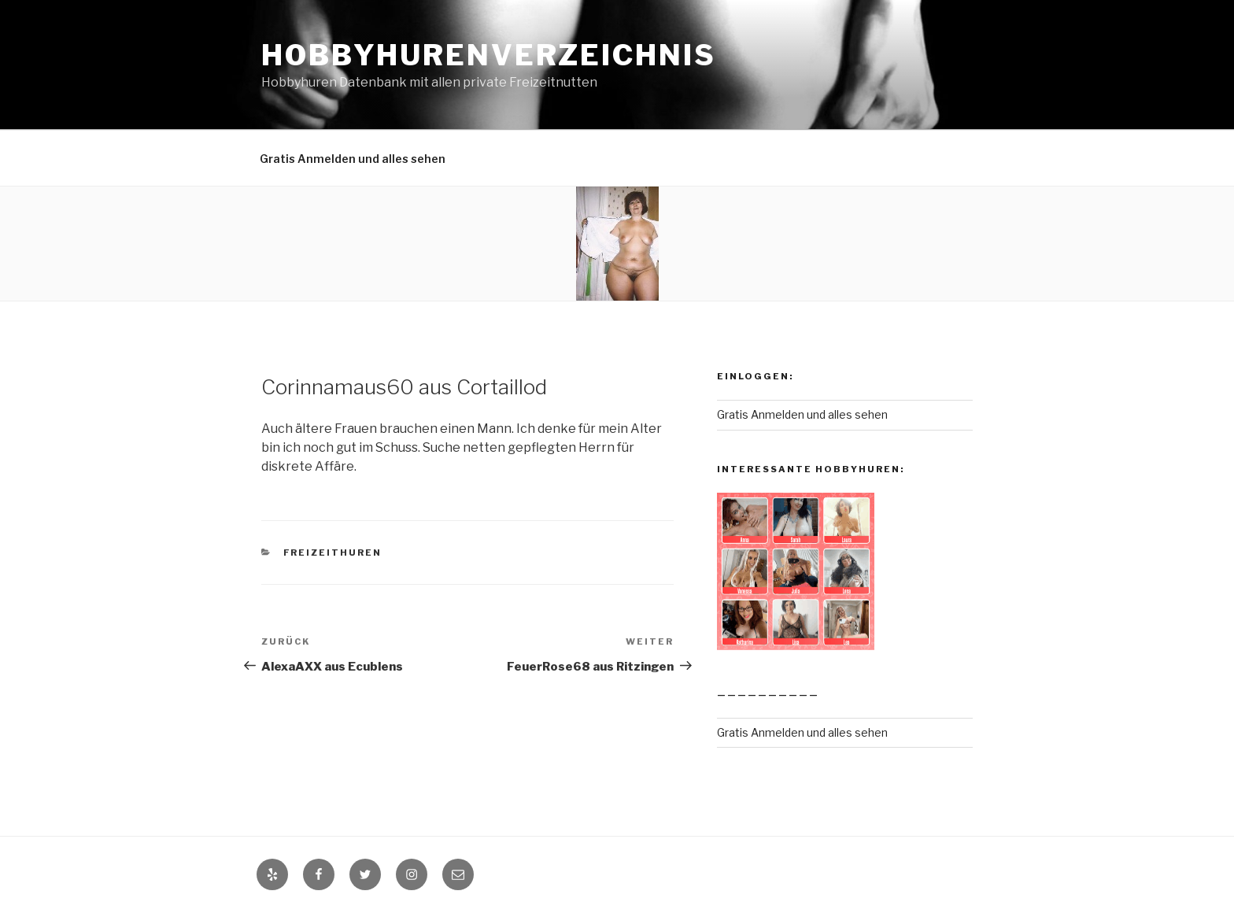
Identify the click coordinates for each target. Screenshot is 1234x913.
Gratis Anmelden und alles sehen (352, 158)
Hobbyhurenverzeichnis (488, 55)
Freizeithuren (332, 552)
